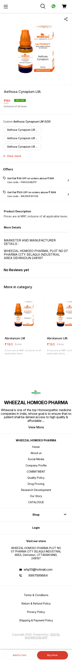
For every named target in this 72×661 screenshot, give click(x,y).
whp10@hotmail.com (38, 569)
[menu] (6, 6)
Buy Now (52, 655)
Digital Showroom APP (42, 636)
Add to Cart (19, 655)
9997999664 (38, 575)
